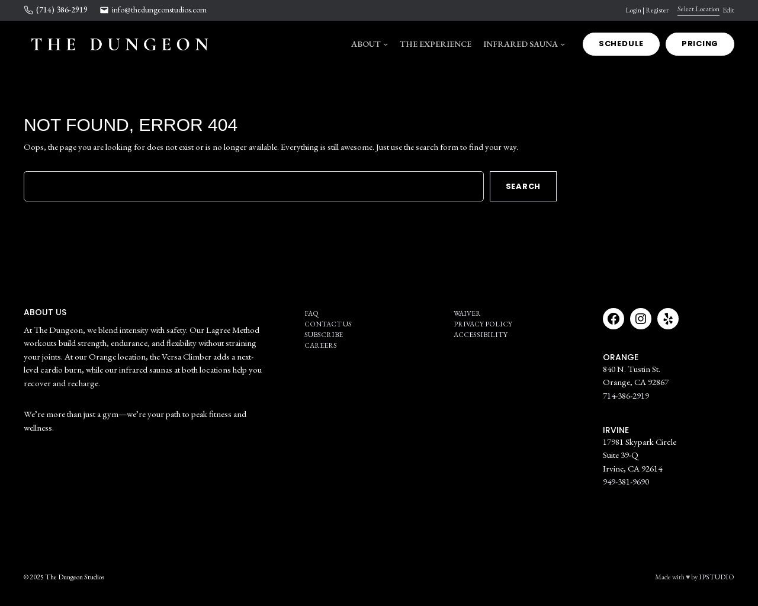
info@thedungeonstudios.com (159, 9)
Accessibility (481, 334)
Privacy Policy (483, 324)
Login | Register (647, 10)
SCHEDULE (621, 43)
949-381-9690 (626, 481)
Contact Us (328, 324)
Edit (728, 10)
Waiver (467, 313)
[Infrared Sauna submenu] (562, 43)
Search (523, 186)
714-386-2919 (626, 395)
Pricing (700, 43)
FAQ (311, 313)
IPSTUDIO (716, 577)
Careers (320, 345)
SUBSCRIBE (323, 334)
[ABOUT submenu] (385, 43)
